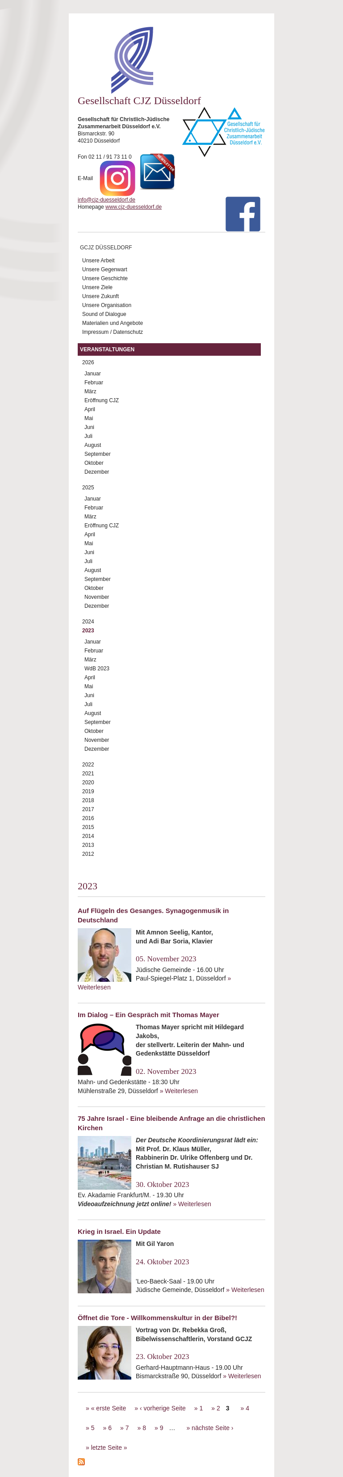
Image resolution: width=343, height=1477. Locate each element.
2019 (88, 791)
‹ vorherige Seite (163, 1408)
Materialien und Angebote (112, 323)
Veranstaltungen (107, 349)
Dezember (96, 472)
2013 (88, 845)
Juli (88, 436)
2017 (88, 809)
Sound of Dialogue (104, 314)
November (96, 597)
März (90, 391)
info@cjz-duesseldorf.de (106, 200)
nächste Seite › (212, 1427)
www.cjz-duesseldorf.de (133, 207)
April (89, 409)
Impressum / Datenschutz (112, 332)
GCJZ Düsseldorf (106, 247)
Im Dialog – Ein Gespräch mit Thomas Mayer (148, 1014)
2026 (88, 362)
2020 (88, 782)
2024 (88, 622)
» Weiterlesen (179, 1090)
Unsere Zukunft (100, 296)
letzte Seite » (109, 1447)
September (97, 454)
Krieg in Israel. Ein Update (119, 1231)
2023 (88, 630)
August (92, 445)
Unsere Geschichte (105, 278)
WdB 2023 (96, 668)
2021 (88, 773)
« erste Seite (108, 1408)
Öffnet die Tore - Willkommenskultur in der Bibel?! (157, 1317)
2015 (88, 827)
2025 (88, 487)
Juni (89, 427)
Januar (92, 373)
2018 (88, 800)
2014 (88, 836)
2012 (88, 854)
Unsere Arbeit (98, 260)
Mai (88, 418)
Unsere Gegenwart (104, 269)
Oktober (94, 463)
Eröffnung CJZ (101, 400)
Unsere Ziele (97, 287)
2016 (88, 818)
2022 (88, 765)
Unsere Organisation (106, 305)
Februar (93, 382)
